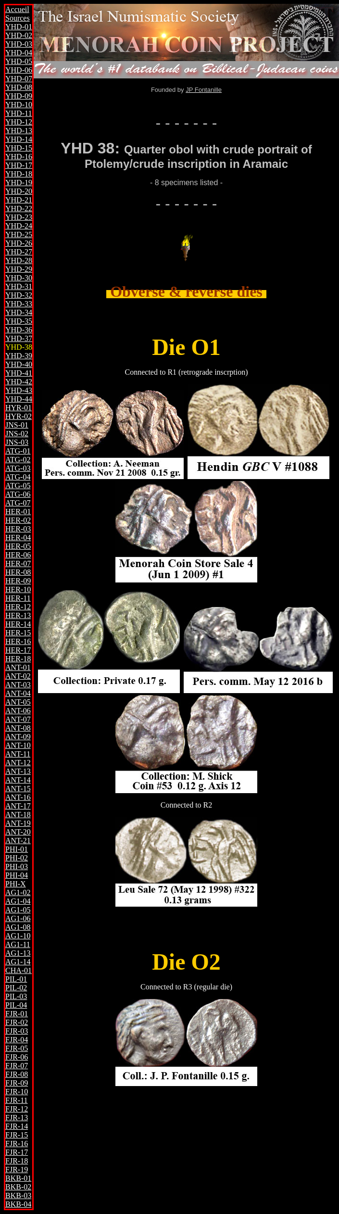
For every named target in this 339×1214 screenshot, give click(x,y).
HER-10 (18, 589)
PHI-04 (16, 875)
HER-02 (18, 520)
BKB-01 (18, 1178)
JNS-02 (16, 434)
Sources (17, 18)
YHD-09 (18, 96)
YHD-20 (18, 191)
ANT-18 (18, 814)
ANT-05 (18, 702)
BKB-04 (18, 1204)
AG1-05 (17, 910)
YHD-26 (18, 243)
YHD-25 (18, 234)
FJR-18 (16, 1161)
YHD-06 (18, 70)
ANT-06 (18, 711)
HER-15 (18, 633)
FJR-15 (16, 1135)
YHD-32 (18, 295)
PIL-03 (16, 996)
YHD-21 (18, 200)
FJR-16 (16, 1143)
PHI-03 (16, 866)
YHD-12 (18, 122)
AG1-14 (17, 962)
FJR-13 (16, 1117)
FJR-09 (16, 1083)
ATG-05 (17, 485)
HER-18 (18, 659)
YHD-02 (18, 35)
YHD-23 (18, 217)
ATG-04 (17, 477)
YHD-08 (18, 87)
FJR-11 (16, 1100)
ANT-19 (18, 823)
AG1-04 (17, 901)
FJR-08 (16, 1074)
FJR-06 (16, 1057)
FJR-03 (16, 1031)
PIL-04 (16, 1005)
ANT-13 (18, 771)
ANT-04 (18, 693)
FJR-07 (16, 1066)
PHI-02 (16, 858)
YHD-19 (18, 182)
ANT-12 (18, 763)
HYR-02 (18, 416)
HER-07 (18, 563)
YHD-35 (18, 321)
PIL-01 (16, 979)
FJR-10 (16, 1092)
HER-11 (18, 598)
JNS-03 (16, 442)
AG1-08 (17, 927)
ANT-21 (18, 840)
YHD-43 (18, 390)
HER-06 (18, 555)
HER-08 (18, 572)
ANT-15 (18, 788)
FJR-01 (16, 1014)
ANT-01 (18, 667)
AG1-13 (17, 953)
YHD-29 (18, 269)
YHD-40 (18, 364)
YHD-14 (18, 139)
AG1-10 (17, 936)
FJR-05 (16, 1048)
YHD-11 (18, 113)
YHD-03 (18, 44)
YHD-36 (18, 330)
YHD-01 (18, 27)
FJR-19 (16, 1169)
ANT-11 (17, 754)
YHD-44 (18, 399)
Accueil (17, 9)
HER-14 (18, 624)
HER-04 (18, 537)
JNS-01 (16, 425)
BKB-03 (18, 1195)
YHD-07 (18, 79)
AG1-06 (17, 918)
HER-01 (18, 511)
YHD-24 (18, 226)
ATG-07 (17, 503)
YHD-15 (18, 148)
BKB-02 (18, 1187)
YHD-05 (18, 61)
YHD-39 (18, 356)
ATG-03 (17, 468)
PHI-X (15, 884)
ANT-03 (18, 685)
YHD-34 (18, 312)
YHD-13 (18, 130)
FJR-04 (16, 1040)
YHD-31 (18, 286)
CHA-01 (18, 970)
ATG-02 (17, 459)
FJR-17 (16, 1152)
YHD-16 (18, 156)
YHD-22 (18, 208)
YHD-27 (18, 252)
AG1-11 (17, 944)
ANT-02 (18, 676)
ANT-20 (18, 832)
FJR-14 (16, 1126)
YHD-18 (18, 174)
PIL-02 (16, 988)
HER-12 (18, 607)
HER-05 (18, 546)
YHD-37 (18, 338)
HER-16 (18, 641)
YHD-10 (18, 105)
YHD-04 (18, 53)
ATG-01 (17, 451)
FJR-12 (16, 1109)
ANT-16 (18, 797)
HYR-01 (18, 408)
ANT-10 (18, 745)
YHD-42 (18, 382)
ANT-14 (18, 780)
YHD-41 (18, 373)
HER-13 (18, 615)
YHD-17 (18, 165)
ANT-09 (18, 737)
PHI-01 (16, 849)
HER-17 (18, 650)
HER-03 (18, 529)
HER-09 (18, 581)
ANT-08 (18, 728)
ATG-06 (17, 494)
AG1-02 (17, 892)
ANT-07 (18, 719)
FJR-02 (16, 1022)
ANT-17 (18, 806)
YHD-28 (18, 260)
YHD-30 (18, 278)
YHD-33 (18, 304)
